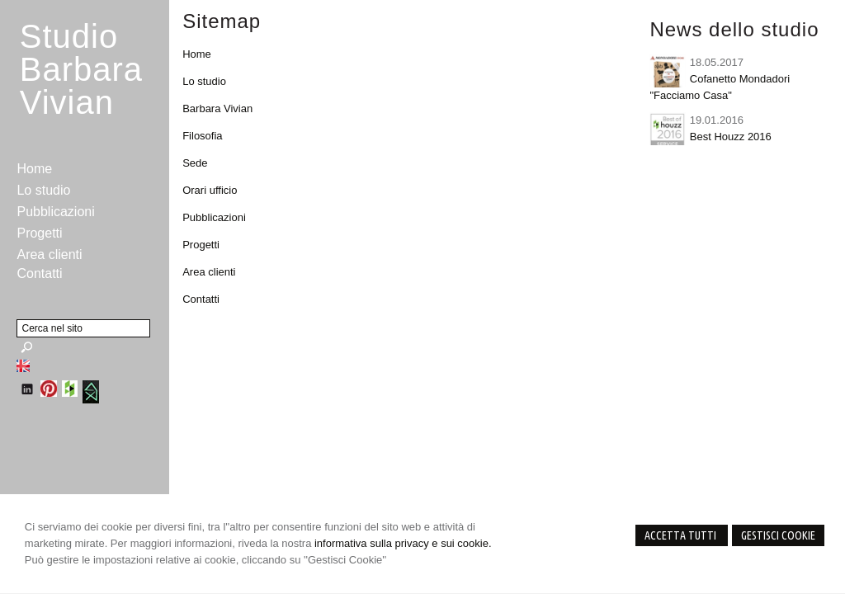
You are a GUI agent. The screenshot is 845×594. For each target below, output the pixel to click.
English (23, 365)
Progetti (201, 244)
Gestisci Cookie (778, 535)
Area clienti (208, 272)
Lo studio (204, 81)
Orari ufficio (209, 190)
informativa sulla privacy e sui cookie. (403, 543)
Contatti (201, 299)
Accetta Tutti (681, 535)
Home (196, 54)
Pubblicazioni (214, 217)
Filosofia (202, 136)
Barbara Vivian (217, 108)
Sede (194, 163)
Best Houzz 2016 (731, 136)
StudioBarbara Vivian (81, 69)
